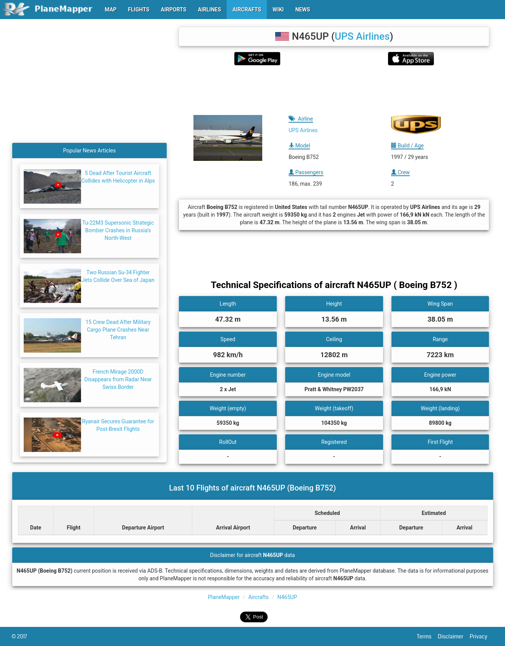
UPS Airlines (362, 36)
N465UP (287, 597)
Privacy (482, 636)
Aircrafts (258, 597)
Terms (427, 636)
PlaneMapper (224, 597)
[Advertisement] (334, 90)
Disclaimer (453, 636)
